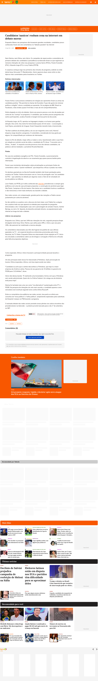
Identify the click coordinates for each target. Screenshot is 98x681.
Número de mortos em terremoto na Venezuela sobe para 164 (60, 624)
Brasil (51, 577)
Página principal (9, 2)
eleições (41, 184)
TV (8, 525)
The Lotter (36, 632)
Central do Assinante (80, 2)
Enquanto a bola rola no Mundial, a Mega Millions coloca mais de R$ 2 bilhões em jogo (41, 636)
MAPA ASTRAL (34, 2)
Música (9, 547)
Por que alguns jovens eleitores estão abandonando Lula (35, 592)
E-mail (91, 2)
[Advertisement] (86, 593)
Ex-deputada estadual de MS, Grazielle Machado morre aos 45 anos (65, 636)
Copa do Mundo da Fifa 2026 (39, 525)
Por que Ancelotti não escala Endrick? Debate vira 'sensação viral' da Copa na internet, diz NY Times (16, 636)
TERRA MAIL (43, 2)
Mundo (12, 389)
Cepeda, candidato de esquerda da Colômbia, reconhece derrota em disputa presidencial (61, 593)
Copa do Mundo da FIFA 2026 (16, 2)
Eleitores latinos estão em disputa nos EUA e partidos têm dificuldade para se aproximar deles (36, 574)
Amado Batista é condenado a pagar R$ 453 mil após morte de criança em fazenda (36, 624)
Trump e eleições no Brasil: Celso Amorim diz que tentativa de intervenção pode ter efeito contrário (61, 581)
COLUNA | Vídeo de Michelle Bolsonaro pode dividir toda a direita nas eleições (16, 593)
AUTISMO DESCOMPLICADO (54, 2)
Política (11, 589)
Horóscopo (35, 536)
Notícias (19, 323)
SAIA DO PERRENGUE (68, 2)
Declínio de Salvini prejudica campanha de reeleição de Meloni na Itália (11, 572)
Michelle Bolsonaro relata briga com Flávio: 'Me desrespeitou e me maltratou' (11, 624)
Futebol (59, 536)
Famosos (59, 525)
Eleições (12, 323)
